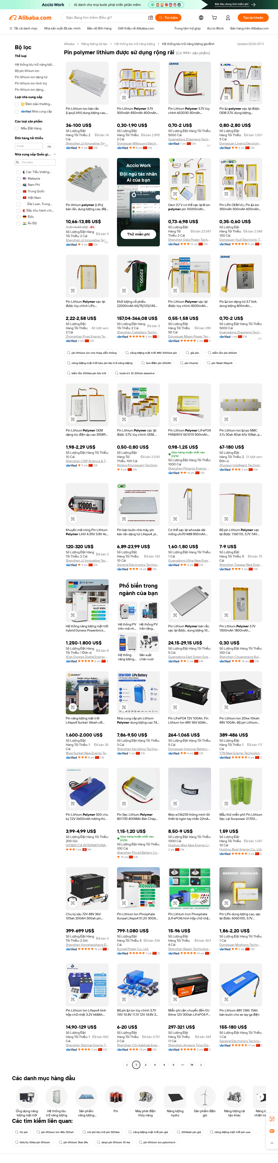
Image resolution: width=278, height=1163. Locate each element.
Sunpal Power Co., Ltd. (133, 949)
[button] (150, 17)
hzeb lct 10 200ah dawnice (135, 373)
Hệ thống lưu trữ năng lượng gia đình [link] (188, 44)
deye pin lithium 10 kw (113, 1142)
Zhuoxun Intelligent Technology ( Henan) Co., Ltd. (240, 465)
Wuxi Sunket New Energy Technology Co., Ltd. (87, 753)
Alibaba (69, 44)
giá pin (192, 353)
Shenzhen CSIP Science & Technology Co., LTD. (87, 461)
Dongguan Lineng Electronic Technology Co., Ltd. (240, 143)
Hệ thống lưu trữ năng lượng (134, 44)
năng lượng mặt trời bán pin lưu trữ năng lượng (100, 363)
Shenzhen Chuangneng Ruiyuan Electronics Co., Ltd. (240, 657)
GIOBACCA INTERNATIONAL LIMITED (87, 845)
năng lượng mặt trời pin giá (148, 1132)
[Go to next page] (201, 1065)
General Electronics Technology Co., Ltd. (138, 565)
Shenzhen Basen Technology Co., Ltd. (189, 949)
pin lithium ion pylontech (157, 1142)
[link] (272, 1119)
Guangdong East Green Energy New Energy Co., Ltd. (189, 657)
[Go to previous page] (127, 1065)
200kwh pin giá (189, 1132)
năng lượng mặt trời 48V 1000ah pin (151, 353)
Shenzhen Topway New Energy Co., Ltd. (240, 565)
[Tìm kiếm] (168, 17)
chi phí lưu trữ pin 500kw (101, 1132)
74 (191, 1064)
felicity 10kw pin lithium (32, 1142)
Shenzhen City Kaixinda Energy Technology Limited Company (138, 1045)
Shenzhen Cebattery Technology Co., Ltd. (138, 332)
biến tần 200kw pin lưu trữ (86, 373)
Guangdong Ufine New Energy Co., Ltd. (189, 560)
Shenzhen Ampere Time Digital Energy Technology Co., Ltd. (189, 1045)
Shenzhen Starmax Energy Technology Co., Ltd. (87, 1045)
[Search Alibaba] (105, 17)
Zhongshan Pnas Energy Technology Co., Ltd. (87, 336)
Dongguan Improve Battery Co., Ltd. (189, 749)
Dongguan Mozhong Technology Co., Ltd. (240, 945)
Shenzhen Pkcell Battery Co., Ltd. (138, 852)
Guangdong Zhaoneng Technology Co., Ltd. (189, 139)
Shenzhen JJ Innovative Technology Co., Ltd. (87, 143)
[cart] (215, 18)
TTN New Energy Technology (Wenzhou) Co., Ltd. (240, 753)
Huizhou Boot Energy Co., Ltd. (240, 849)
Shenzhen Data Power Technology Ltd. (189, 240)
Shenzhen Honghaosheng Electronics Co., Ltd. (87, 945)
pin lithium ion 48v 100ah (55, 1132)
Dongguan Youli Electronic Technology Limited (240, 240)
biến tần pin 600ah (222, 353)
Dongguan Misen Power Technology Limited (189, 336)
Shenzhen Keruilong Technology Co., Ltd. (138, 749)
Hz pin (21, 1132)
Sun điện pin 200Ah (156, 363)
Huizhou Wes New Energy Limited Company (189, 845)
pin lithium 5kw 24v (73, 1142)
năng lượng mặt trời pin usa (230, 1132)
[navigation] (35, 555)
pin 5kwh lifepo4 (219, 363)
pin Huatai (189, 363)
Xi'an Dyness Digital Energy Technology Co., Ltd (87, 657)
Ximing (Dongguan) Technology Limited (138, 465)
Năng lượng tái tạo (94, 44)
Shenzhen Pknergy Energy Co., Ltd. (189, 468)
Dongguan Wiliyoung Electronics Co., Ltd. (138, 143)
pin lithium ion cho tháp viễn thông (92, 353)
